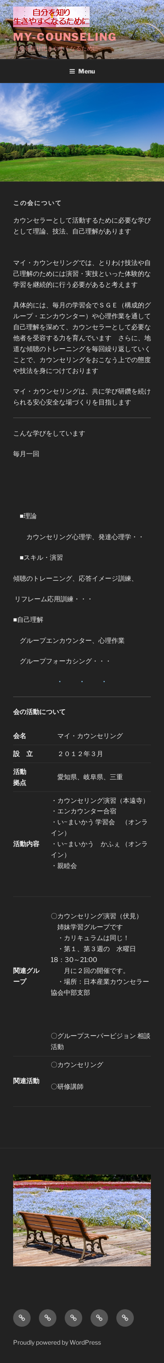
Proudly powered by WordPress (57, 1342)
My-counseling (65, 37)
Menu (82, 71)
